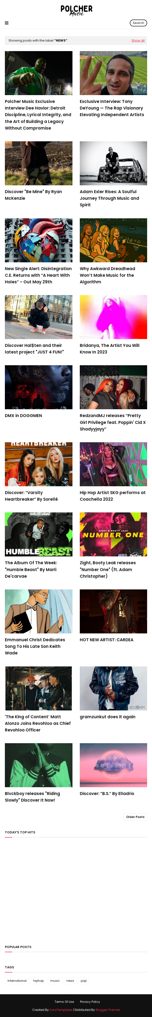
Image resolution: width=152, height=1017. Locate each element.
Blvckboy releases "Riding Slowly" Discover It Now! (32, 797)
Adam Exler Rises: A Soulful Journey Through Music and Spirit (109, 198)
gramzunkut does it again (107, 717)
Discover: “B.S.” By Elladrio (107, 793)
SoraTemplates (61, 1010)
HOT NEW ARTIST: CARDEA (106, 640)
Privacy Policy (90, 1002)
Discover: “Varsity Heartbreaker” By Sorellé (31, 496)
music (55, 981)
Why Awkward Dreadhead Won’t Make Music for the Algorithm (107, 275)
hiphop (38, 981)
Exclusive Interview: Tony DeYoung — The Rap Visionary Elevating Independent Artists (112, 108)
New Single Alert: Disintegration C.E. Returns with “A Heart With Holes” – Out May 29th (38, 275)
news (70, 981)
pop (84, 981)
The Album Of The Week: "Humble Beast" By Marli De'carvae (31, 569)
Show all (138, 40)
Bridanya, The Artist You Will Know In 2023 (110, 349)
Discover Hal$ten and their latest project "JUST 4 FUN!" (34, 349)
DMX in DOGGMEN (23, 416)
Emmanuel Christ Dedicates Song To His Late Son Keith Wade (35, 646)
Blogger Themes (108, 1010)
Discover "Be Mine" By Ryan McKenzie (33, 195)
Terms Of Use (64, 1002)
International (17, 981)
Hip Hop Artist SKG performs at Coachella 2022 (113, 496)
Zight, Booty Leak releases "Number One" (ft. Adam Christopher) (108, 569)
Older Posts (135, 817)
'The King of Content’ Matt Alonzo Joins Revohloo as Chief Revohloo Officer (38, 723)
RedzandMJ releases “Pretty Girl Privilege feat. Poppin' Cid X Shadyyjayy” (113, 422)
